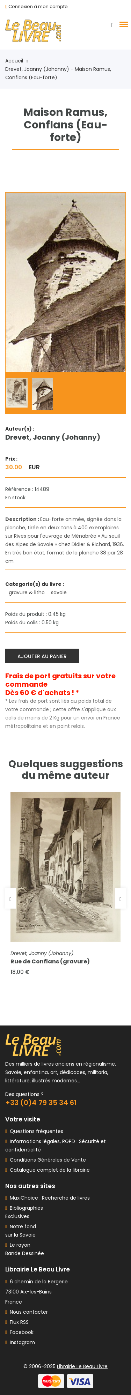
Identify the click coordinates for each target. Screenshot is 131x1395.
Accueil (16, 60)
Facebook (19, 1332)
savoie (59, 592)
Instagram (20, 1342)
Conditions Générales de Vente (46, 1159)
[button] (122, 24)
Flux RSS (17, 1322)
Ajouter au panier (42, 656)
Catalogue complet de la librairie (48, 1169)
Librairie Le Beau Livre (82, 1366)
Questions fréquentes (35, 1131)
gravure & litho (27, 592)
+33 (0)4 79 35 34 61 (41, 1102)
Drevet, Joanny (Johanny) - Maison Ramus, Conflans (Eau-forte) (58, 73)
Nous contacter (26, 1311)
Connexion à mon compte (38, 6)
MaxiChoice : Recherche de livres (48, 1197)
